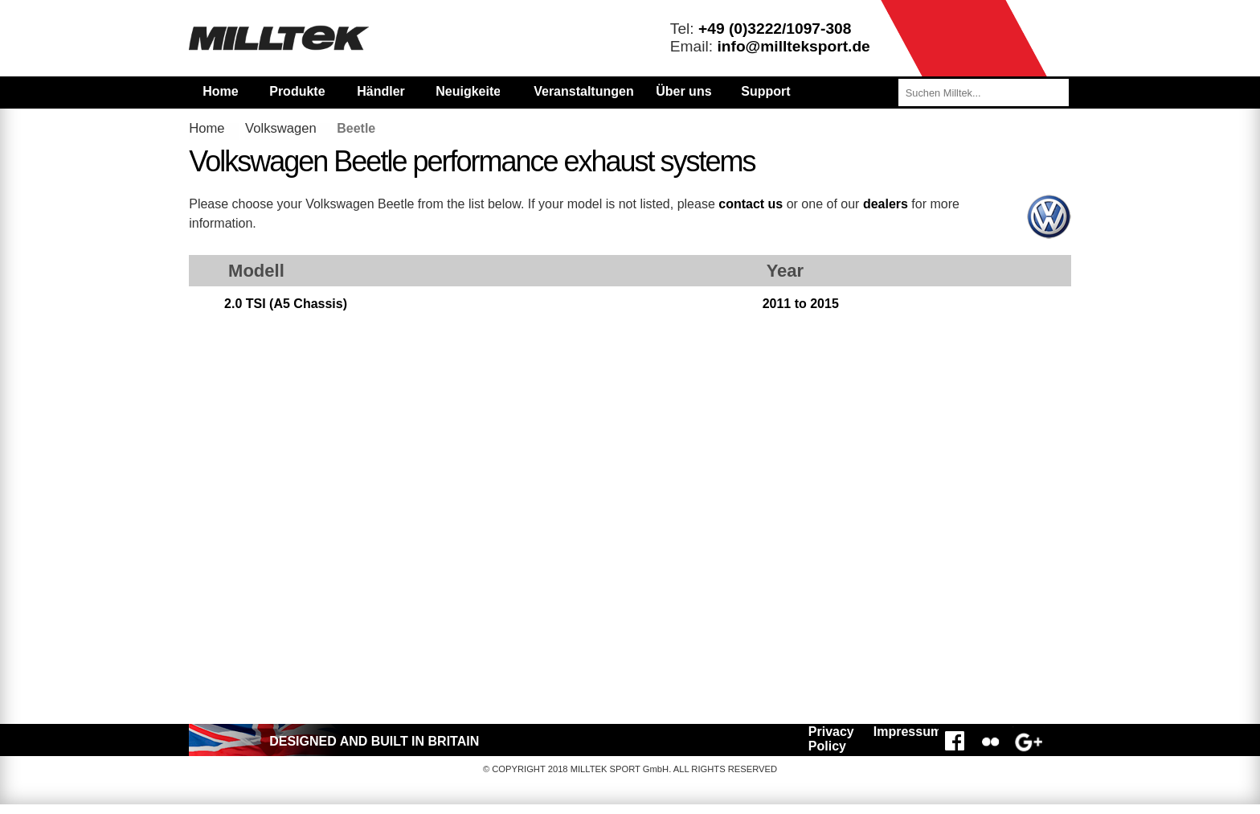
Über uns (683, 91)
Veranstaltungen (583, 91)
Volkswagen (281, 128)
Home (220, 91)
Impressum (903, 731)
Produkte (297, 91)
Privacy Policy (831, 739)
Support (765, 91)
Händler (381, 91)
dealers (885, 204)
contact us (750, 204)
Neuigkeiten (468, 91)
